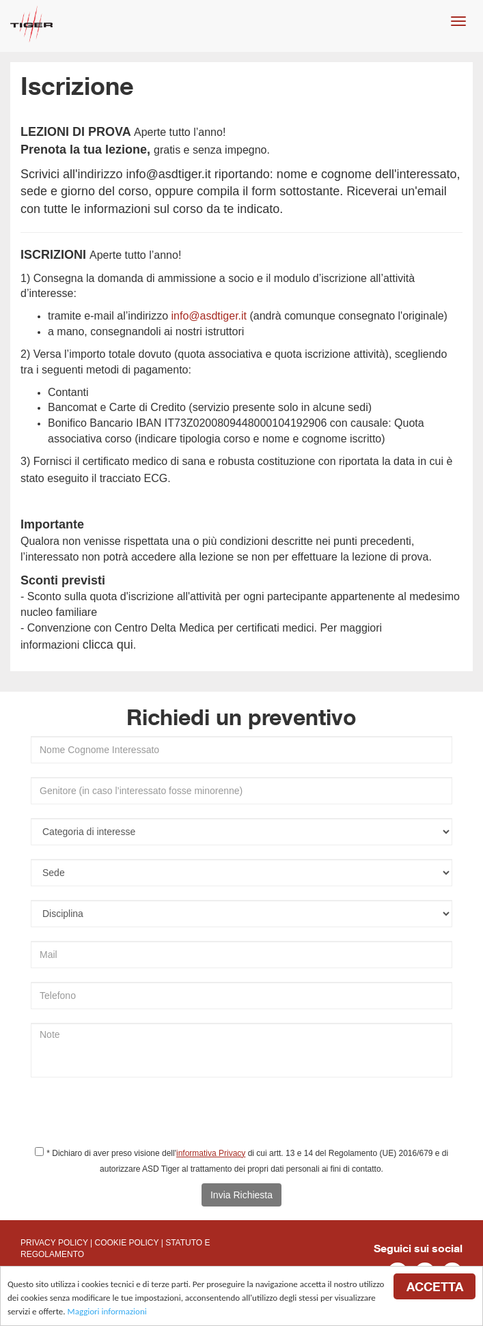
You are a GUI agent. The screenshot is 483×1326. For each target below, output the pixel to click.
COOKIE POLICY (127, 1242)
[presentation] (134, 1117)
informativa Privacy (210, 1153)
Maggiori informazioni (107, 1312)
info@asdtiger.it (168, 174)
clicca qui (108, 644)
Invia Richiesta (241, 1194)
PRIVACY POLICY (54, 1242)
